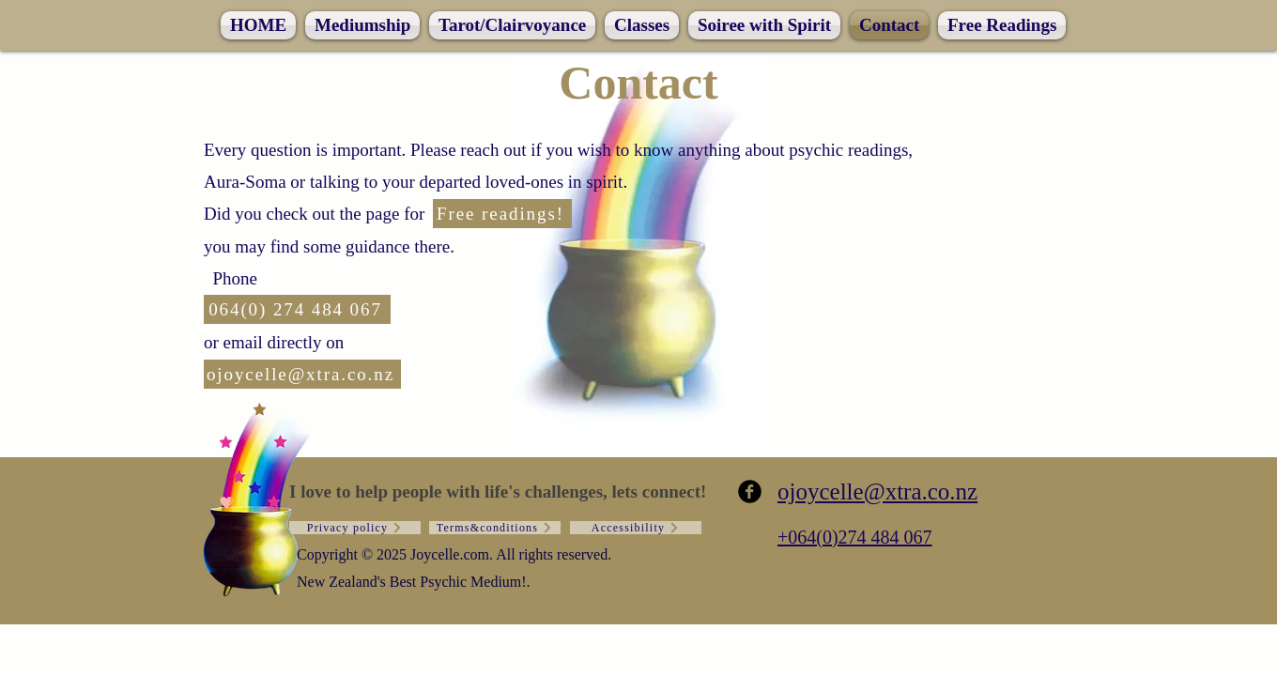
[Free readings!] (502, 213)
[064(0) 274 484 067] (297, 309)
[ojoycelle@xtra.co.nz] (302, 374)
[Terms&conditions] (495, 527)
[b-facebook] (750, 491)
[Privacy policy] (355, 527)
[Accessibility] (635, 527)
